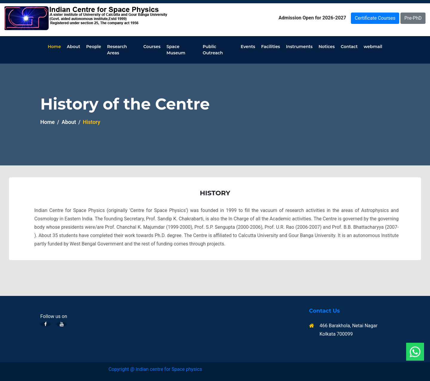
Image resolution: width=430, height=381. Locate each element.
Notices (327, 46)
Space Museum (175, 50)
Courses (151, 46)
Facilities (270, 46)
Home (54, 46)
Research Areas (117, 50)
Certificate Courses (375, 18)
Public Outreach (213, 50)
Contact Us (324, 311)
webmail (373, 46)
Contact (349, 46)
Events (248, 46)
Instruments (299, 46)
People (93, 46)
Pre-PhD (413, 18)
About (73, 46)
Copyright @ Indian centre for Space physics (155, 369)
